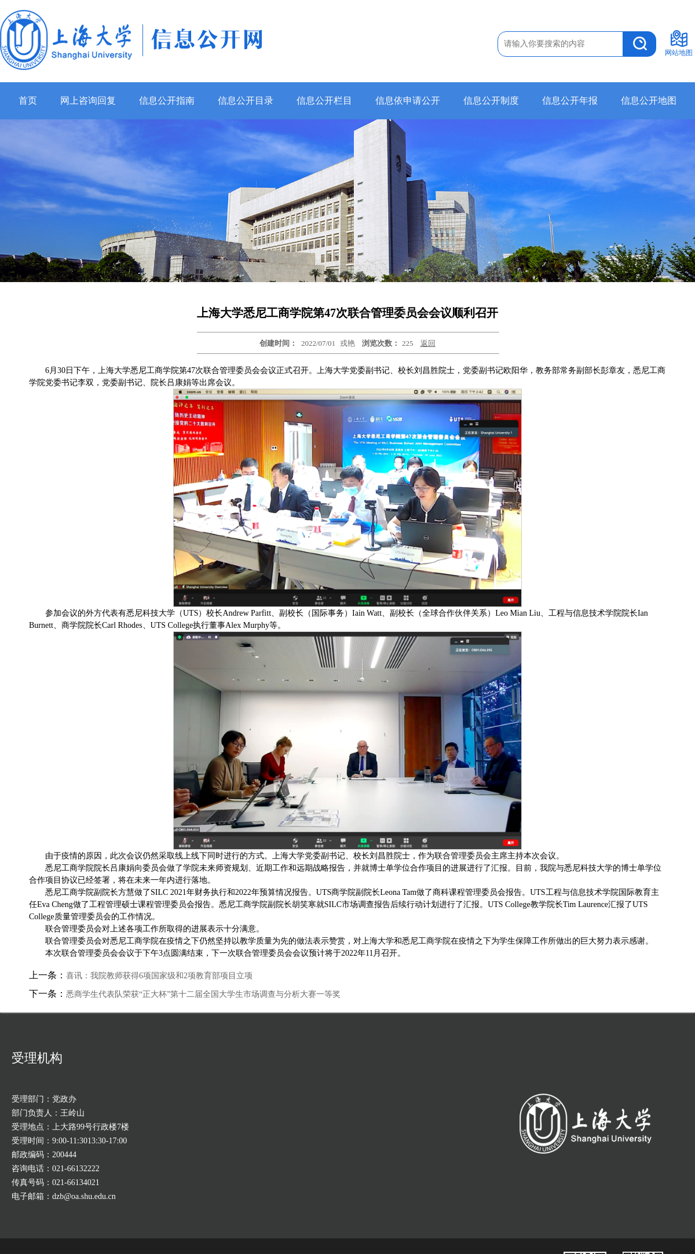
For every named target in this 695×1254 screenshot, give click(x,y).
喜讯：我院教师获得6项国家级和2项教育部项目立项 (159, 975)
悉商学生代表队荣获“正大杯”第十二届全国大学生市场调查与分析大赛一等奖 (203, 994)
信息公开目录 (245, 100)
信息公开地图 (648, 100)
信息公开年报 (570, 100)
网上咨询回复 (88, 100)
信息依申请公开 (407, 100)
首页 (28, 100)
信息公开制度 (491, 100)
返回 (428, 343)
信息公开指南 (167, 100)
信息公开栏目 (324, 100)
